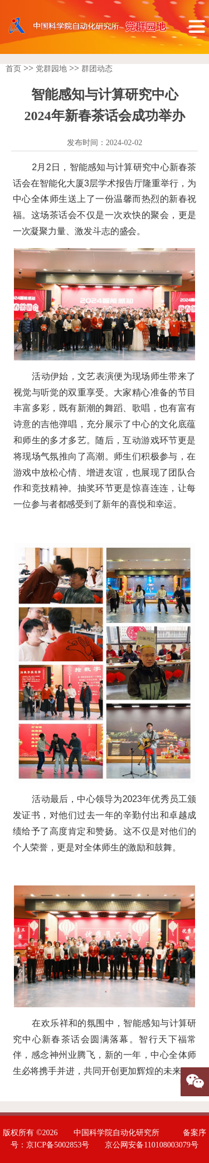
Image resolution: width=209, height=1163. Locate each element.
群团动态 (97, 69)
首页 (13, 69)
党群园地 (51, 69)
